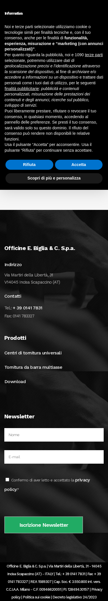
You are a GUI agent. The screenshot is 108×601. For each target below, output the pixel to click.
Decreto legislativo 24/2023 (74, 597)
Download (15, 381)
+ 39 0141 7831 (27, 308)
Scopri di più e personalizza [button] (53, 178)
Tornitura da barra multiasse (33, 367)
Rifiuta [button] (29, 164)
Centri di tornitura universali (32, 353)
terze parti (94, 54)
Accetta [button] (78, 164)
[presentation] (48, 505)
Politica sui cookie (36, 597)
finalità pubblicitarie (22, 88)
